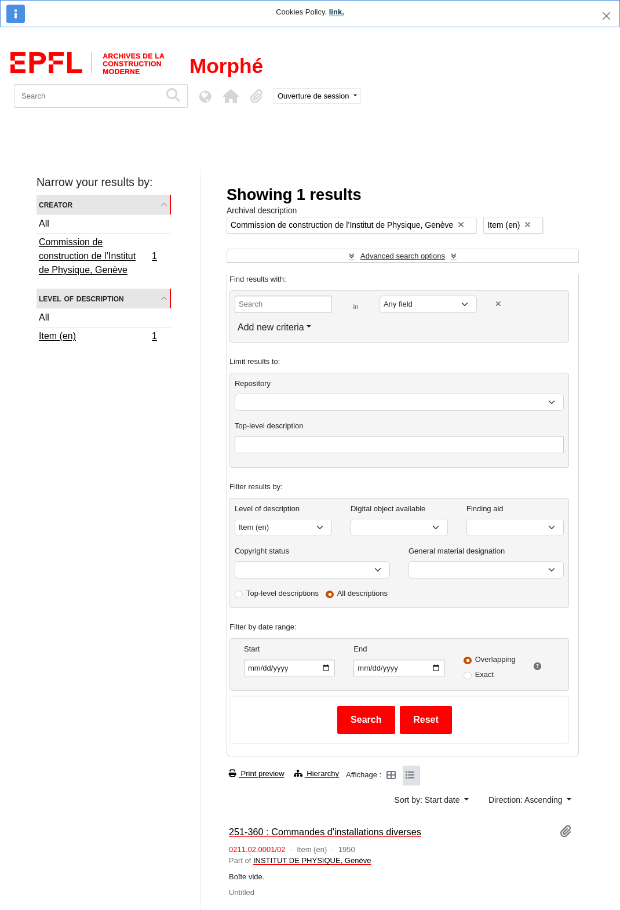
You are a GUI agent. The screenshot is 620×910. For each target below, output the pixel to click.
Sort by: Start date (428, 800)
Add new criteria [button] (271, 327)
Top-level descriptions (282, 593)
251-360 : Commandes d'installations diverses (325, 832)
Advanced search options (402, 256)
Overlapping (495, 659)
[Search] (87, 96)
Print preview (257, 773)
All (44, 223)
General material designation (457, 551)
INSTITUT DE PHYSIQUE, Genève (312, 860)
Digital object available (388, 508)
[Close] (606, 16)
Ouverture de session (314, 96)
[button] (230, 96)
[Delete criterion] (498, 304)
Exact (484, 674)
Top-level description (269, 425)
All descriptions (362, 593)
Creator (55, 204)
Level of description (81, 298)
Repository (253, 383)
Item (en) (97, 337)
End (360, 649)
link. (336, 12)
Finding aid (485, 508)
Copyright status (262, 551)
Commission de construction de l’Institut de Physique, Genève (97, 256)
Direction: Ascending (526, 800)
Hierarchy (316, 773)
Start (252, 649)
